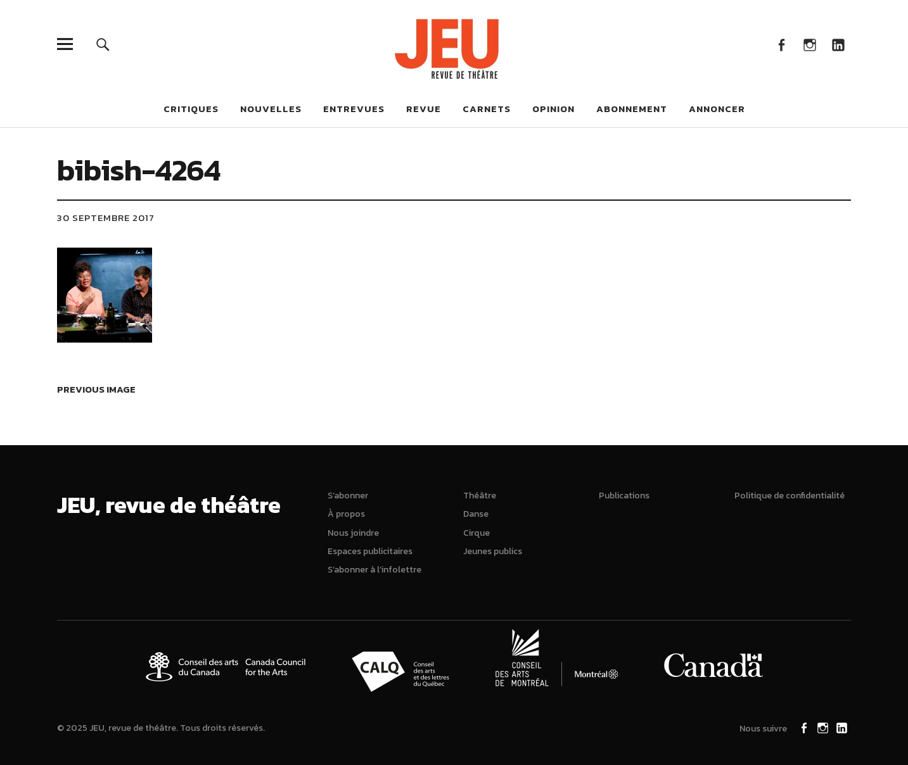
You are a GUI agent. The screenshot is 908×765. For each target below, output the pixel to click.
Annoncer (717, 108)
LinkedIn (838, 44)
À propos (346, 514)
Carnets (487, 108)
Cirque (476, 533)
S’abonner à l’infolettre (374, 569)
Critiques (191, 108)
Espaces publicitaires (370, 551)
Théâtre (479, 495)
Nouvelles (271, 108)
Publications (624, 495)
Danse (476, 514)
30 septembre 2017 (106, 217)
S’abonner (348, 495)
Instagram (809, 44)
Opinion (553, 108)
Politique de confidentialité (789, 495)
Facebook (781, 44)
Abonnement (631, 108)
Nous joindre (353, 533)
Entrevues (354, 108)
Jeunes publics (492, 551)
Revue (423, 108)
